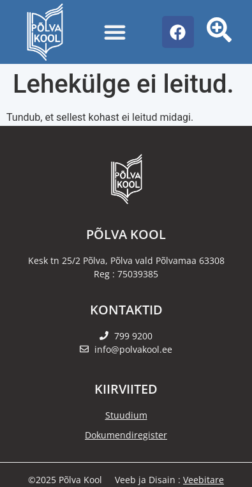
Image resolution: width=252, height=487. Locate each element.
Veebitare (203, 480)
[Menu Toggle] (114, 31)
